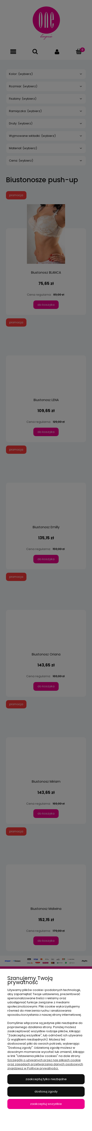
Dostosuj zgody (46, 1091)
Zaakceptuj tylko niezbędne (46, 1079)
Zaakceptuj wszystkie (46, 1104)
